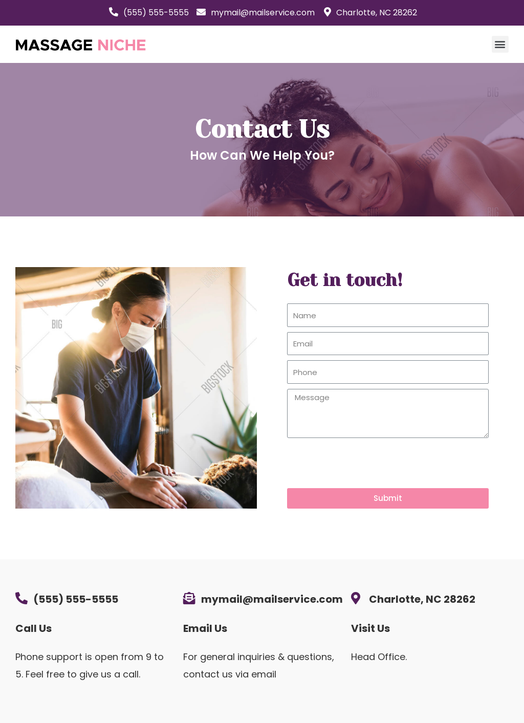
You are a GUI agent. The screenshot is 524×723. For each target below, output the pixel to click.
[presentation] (365, 463)
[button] (500, 44)
